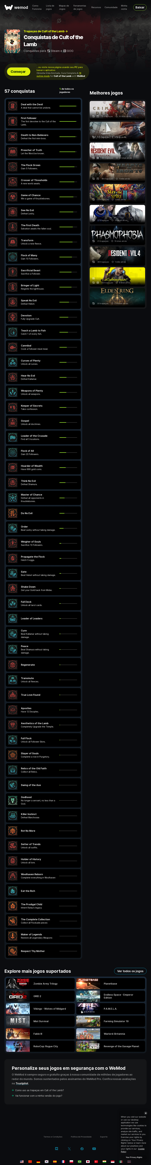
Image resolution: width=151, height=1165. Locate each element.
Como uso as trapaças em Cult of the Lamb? (39, 1090)
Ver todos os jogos (130, 971)
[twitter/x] (69, 1149)
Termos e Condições (53, 1137)
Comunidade (111, 7)
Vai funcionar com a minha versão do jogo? (38, 1095)
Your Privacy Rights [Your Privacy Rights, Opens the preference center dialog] (134, 1157)
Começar (18, 71)
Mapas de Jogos (64, 7)
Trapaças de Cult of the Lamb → (46, 31)
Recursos (96, 7)
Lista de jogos (50, 7)
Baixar (140, 7)
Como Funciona (36, 7)
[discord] (56, 1149)
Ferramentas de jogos (79, 7)
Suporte (103, 1137)
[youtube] (94, 1149)
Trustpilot (22, 1083)
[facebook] (82, 1149)
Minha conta (124, 7)
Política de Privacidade (81, 1137)
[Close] (145, 1113)
